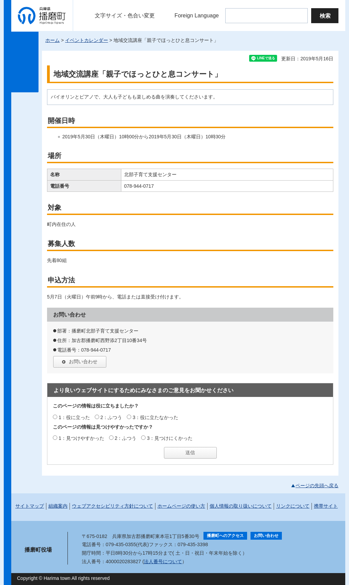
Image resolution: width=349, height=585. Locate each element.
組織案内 (57, 506)
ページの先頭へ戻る (316, 485)
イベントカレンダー (86, 40)
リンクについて (292, 506)
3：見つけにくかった (170, 438)
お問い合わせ (83, 361)
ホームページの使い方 (181, 506)
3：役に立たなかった (155, 417)
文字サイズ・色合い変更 (125, 15)
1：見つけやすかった (81, 438)
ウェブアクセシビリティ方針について (112, 506)
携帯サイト (326, 506)
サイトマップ (29, 506)
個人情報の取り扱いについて (241, 506)
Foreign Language (196, 15)
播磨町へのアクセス (225, 535)
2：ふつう (111, 417)
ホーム (52, 40)
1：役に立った (74, 417)
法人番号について (163, 561)
